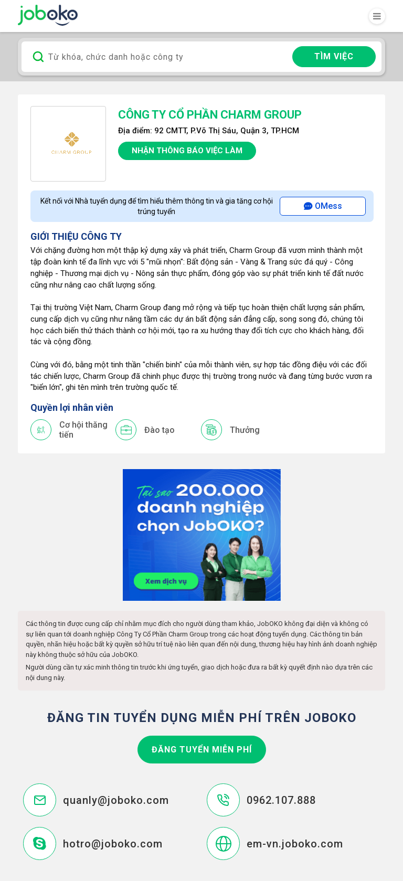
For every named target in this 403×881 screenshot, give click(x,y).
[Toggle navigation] (377, 16)
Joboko (48, 15)
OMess (323, 206)
